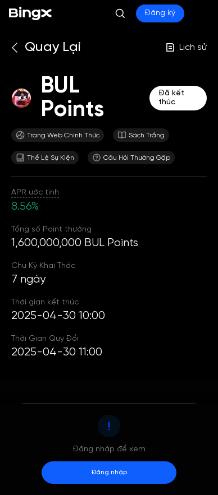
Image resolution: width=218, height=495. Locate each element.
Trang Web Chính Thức (57, 135)
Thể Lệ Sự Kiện (45, 157)
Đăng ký (160, 13)
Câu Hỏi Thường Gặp (131, 157)
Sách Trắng (141, 135)
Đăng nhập (109, 472)
